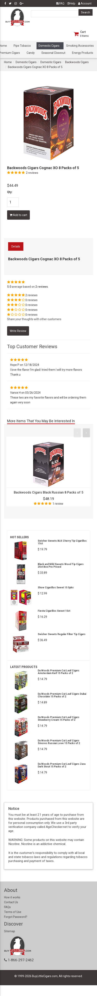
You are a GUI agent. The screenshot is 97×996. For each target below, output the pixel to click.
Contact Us (11, 902)
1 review (58, 503)
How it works (12, 897)
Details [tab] (15, 246)
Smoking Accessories (80, 45)
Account (85, 3)
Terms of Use (12, 912)
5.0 (9, 286)
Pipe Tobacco (22, 45)
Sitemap (9, 931)
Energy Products (82, 52)
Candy (31, 52)
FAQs (7, 907)
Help (71, 3)
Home (8, 62)
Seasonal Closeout (53, 52)
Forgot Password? (15, 916)
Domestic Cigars (49, 45)
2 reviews (32, 172)
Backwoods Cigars (77, 62)
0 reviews (31, 300)
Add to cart (18, 215)
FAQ (60, 3)
